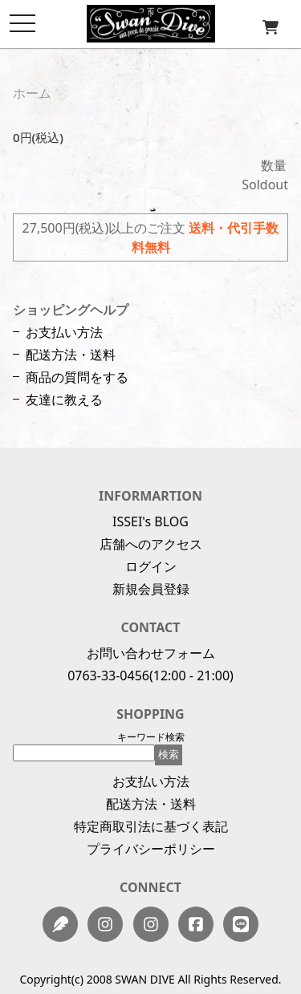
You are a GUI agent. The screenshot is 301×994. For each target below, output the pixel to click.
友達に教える (64, 399)
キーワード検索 (151, 737)
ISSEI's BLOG (150, 521)
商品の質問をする (77, 377)
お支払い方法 (64, 332)
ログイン (151, 566)
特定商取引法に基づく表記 (151, 826)
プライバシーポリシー (151, 849)
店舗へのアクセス (151, 544)
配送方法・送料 (71, 354)
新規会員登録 (150, 589)
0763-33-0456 (108, 675)
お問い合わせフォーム (151, 653)
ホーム (32, 93)
